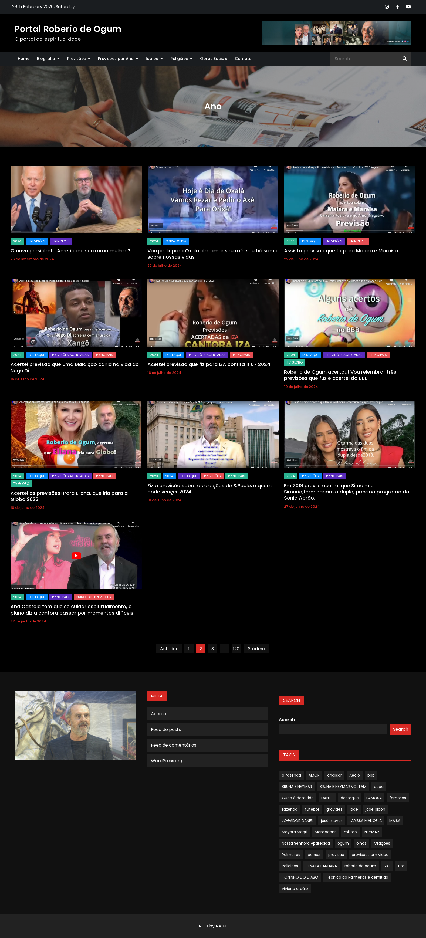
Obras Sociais (213, 58)
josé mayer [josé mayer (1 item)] (331, 820)
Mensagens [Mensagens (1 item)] (325, 832)
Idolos (152, 58)
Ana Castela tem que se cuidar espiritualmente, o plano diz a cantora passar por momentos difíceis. (72, 609)
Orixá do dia (175, 241)
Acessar (159, 714)
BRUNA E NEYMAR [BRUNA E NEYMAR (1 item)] (297, 786)
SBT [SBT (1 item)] (387, 866)
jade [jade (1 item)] (354, 809)
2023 (154, 476)
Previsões (76, 58)
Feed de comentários (173, 745)
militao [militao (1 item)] (350, 832)
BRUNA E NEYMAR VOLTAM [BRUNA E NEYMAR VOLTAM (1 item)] (343, 786)
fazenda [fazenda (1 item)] (289, 809)
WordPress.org (166, 761)
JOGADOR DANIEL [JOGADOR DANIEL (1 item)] (297, 820)
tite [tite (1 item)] (401, 866)
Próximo (256, 649)
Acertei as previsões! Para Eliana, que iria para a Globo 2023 (69, 496)
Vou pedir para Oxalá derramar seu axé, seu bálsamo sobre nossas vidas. (212, 253)
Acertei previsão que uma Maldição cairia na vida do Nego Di (75, 367)
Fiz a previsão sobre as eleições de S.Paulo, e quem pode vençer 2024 (209, 488)
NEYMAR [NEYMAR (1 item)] (371, 832)
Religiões (179, 58)
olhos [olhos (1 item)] (361, 843)
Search (287, 720)
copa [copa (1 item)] (379, 786)
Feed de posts (166, 729)
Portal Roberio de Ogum (68, 29)
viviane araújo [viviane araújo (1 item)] (295, 888)
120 (236, 649)
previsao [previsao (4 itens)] (336, 854)
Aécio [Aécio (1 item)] (354, 775)
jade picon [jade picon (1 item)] (375, 809)
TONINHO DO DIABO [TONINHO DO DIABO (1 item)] (300, 877)
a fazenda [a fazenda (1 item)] (291, 775)
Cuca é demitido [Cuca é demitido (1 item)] (298, 798)
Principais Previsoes (93, 597)
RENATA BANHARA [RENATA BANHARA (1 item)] (321, 866)
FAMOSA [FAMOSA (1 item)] (374, 798)
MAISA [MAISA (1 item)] (394, 820)
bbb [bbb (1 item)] (371, 775)
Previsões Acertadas (70, 355)
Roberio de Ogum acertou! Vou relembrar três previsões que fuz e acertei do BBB (340, 374)
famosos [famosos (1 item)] (397, 798)
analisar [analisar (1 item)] (334, 775)
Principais (61, 241)
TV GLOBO (295, 362)
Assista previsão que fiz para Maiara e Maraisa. (341, 250)
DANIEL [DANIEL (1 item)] (327, 798)
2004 (291, 355)
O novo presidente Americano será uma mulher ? (70, 250)
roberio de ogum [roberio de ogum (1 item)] (360, 866)
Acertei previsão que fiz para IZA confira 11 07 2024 (208, 364)
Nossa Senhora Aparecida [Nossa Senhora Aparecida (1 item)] (306, 843)
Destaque (310, 241)
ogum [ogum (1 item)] (343, 843)
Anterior (169, 649)
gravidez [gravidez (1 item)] (334, 809)
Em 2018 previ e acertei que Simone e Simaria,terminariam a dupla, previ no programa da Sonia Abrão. (346, 492)
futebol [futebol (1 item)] (312, 809)
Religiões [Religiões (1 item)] (290, 866)
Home (23, 58)
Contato (243, 58)
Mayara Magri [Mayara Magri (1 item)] (294, 832)
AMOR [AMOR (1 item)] (314, 775)
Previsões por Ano (116, 58)
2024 (17, 241)
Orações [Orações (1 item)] (382, 843)
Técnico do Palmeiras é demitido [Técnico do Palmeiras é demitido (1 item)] (357, 877)
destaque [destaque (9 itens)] (350, 798)
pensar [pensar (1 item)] (314, 854)
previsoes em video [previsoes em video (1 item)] (370, 854)
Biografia (46, 58)
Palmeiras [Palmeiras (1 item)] (291, 854)
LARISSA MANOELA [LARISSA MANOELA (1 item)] (366, 820)
